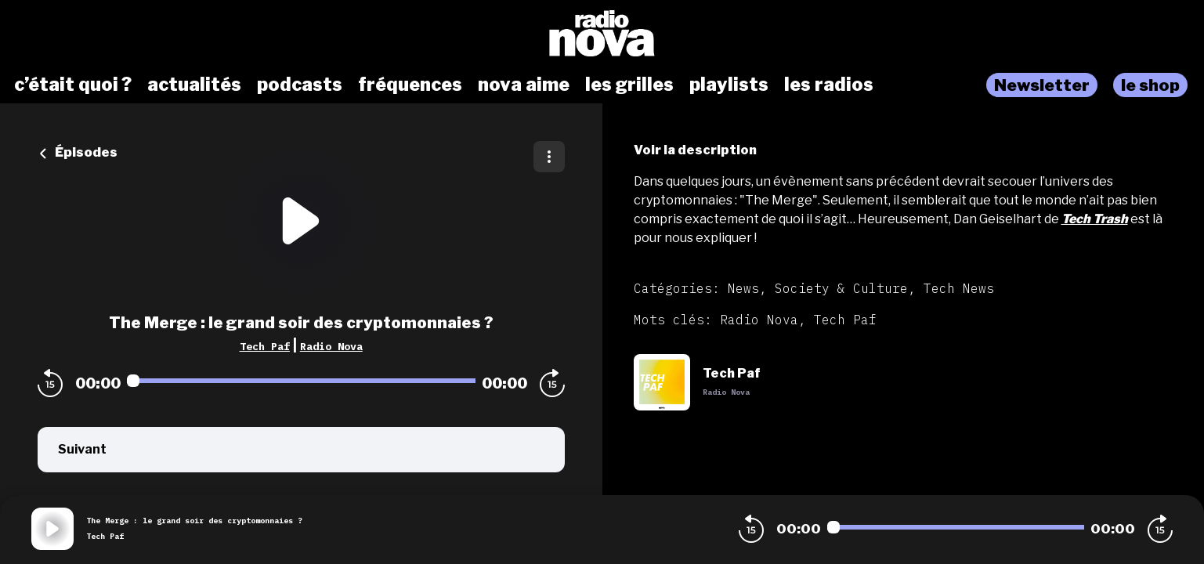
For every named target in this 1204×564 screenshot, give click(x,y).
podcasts (299, 85)
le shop (1150, 85)
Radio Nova (331, 346)
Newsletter (1042, 85)
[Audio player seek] (301, 380)
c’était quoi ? (73, 85)
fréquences (410, 85)
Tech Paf (265, 346)
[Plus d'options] (549, 156)
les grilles (629, 85)
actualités (194, 85)
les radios (828, 85)
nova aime (523, 85)
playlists (728, 85)
